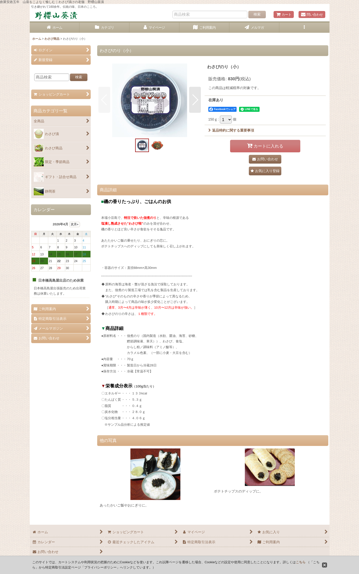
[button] (304, 28)
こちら (301, 562)
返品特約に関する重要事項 (231, 130)
